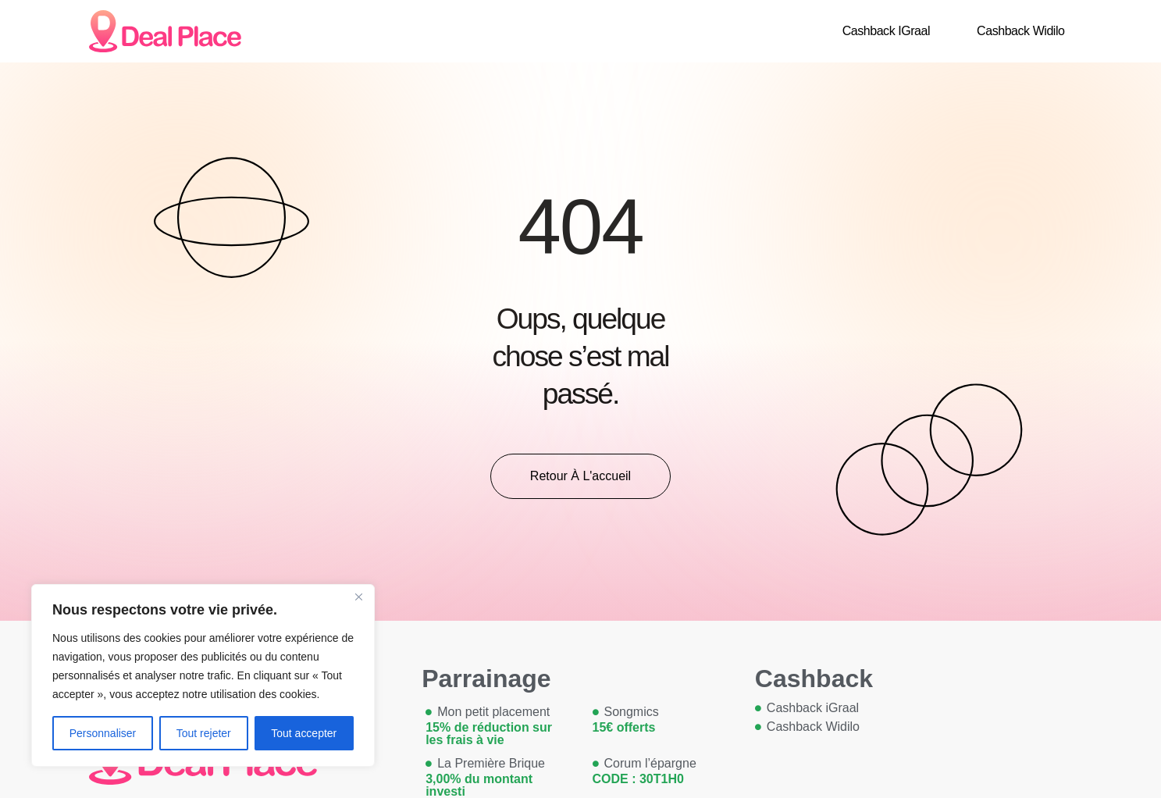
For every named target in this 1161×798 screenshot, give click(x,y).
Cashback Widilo (1020, 30)
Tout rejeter (203, 733)
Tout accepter (304, 733)
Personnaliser (103, 733)
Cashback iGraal (886, 30)
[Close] (358, 597)
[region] (203, 675)
